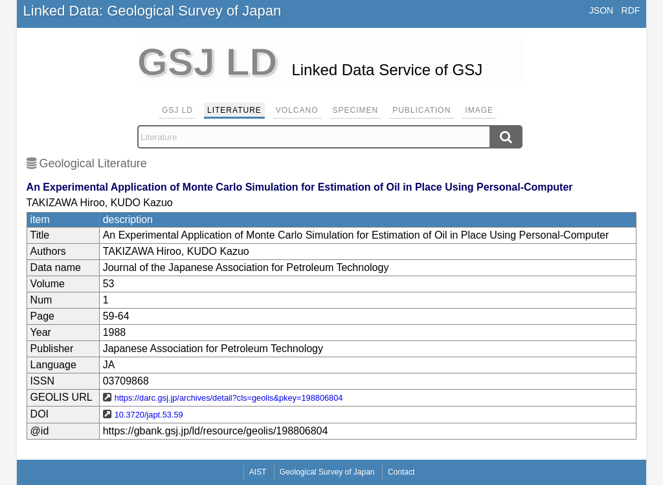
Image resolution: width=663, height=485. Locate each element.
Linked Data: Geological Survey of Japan (152, 11)
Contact (401, 472)
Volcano (297, 110)
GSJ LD (177, 110)
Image (479, 110)
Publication (421, 110)
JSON (601, 10)
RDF (631, 10)
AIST (258, 472)
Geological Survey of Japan (327, 472)
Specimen (356, 110)
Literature (234, 110)
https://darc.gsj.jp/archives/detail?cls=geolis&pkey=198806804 (229, 398)
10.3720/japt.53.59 (149, 415)
